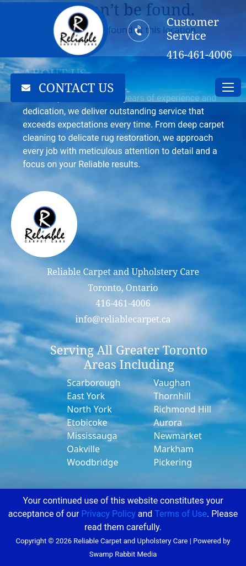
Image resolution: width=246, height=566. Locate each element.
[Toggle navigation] (228, 87)
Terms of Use (180, 514)
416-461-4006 (122, 303)
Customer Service (193, 28)
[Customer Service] (139, 30)
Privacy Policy (108, 514)
